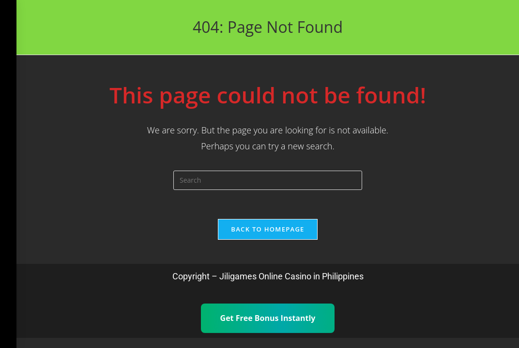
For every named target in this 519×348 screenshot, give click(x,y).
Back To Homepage (267, 229)
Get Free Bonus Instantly (268, 318)
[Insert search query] (267, 180)
